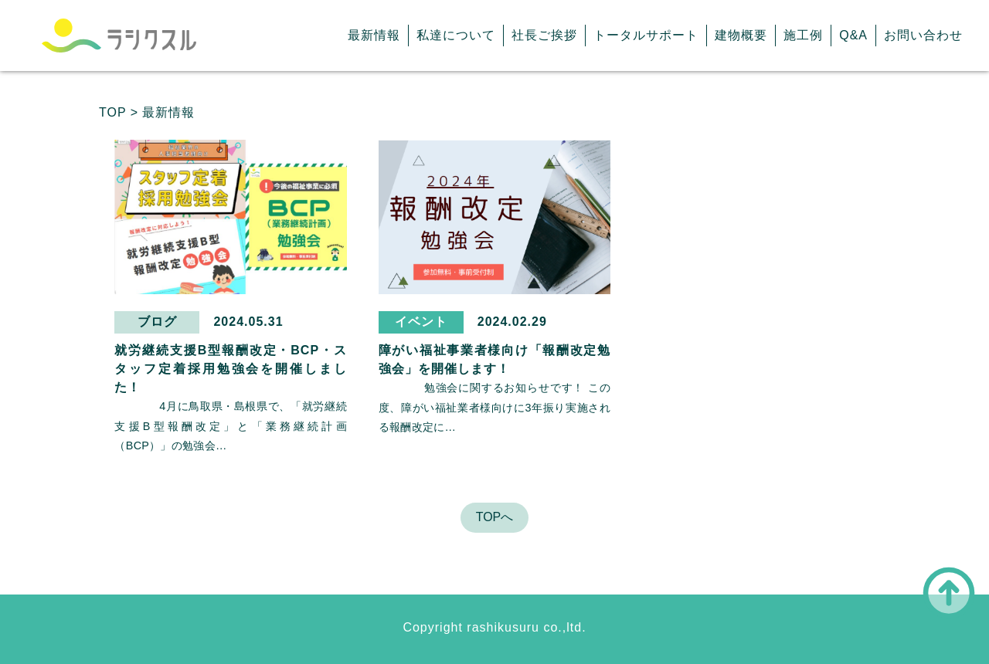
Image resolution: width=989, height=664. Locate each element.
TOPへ (495, 516)
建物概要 (741, 35)
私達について (455, 35)
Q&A (853, 35)
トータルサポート (645, 35)
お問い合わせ (923, 35)
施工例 (803, 35)
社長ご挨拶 (544, 35)
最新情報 (374, 35)
